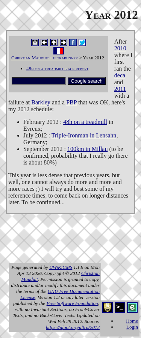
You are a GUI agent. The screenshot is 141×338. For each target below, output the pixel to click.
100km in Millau (87, 149)
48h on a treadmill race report (57, 68)
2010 (120, 48)
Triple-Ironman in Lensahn (84, 135)
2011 (120, 89)
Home (132, 321)
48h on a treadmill (85, 122)
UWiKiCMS (60, 267)
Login (132, 327)
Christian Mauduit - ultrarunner (45, 57)
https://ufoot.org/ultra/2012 (73, 327)
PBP (71, 102)
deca (119, 75)
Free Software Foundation (72, 303)
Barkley (40, 102)
